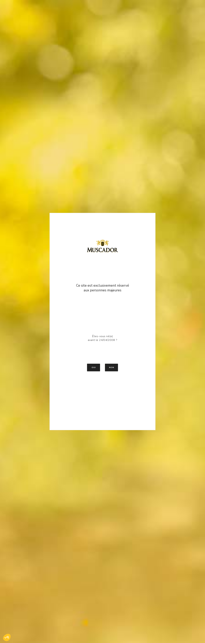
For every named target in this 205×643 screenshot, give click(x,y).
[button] (7, 637)
